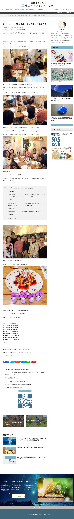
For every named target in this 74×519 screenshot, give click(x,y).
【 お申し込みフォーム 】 (10, 355)
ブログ (62, 9)
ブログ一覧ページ (10, 15)
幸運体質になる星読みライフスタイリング (41, 514)
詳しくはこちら (19, 496)
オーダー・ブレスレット (54, 9)
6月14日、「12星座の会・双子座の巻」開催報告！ (30, 447)
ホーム (3, 9)
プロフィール (68, 9)
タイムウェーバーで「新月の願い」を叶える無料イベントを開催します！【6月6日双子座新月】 (31, 439)
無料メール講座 (9, 9)
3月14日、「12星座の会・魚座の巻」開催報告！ (37, 15)
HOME (3, 15)
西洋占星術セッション (30, 9)
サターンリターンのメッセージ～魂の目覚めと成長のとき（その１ (61, 99)
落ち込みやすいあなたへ (56, 81)
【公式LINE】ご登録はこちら (24, 390)
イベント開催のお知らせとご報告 (21, 15)
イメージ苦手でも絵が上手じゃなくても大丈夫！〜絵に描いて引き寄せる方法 (61, 64)
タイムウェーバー (13, 438)
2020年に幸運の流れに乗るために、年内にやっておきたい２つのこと (31, 458)
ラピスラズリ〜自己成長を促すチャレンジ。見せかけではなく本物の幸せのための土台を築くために (61, 119)
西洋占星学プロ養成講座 (19, 9)
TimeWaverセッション (42, 9)
